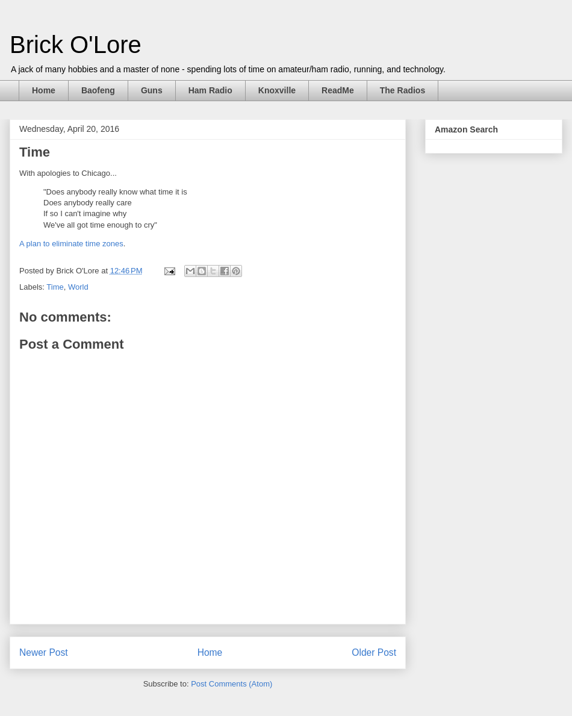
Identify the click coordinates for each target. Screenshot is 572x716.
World (78, 286)
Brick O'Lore (75, 44)
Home (43, 90)
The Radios (402, 90)
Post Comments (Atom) (231, 683)
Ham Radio (210, 90)
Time (54, 286)
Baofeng (98, 90)
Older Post (374, 652)
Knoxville (277, 90)
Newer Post (43, 652)
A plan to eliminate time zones (71, 243)
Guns (152, 90)
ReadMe (338, 90)
